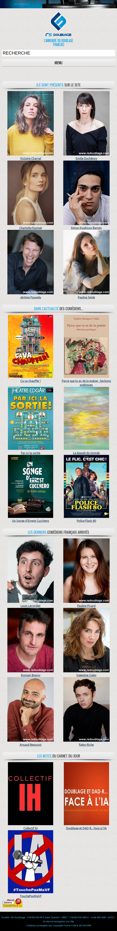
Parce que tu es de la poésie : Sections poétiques (86, 380)
